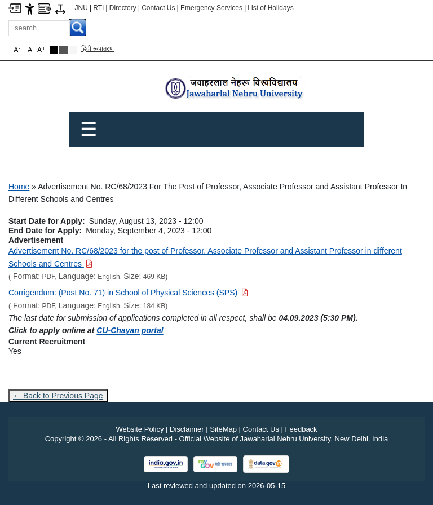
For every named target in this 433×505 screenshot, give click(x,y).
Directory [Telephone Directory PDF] (122, 8)
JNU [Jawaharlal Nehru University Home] (81, 8)
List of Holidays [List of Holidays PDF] (270, 8)
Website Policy (140, 429)
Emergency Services (211, 8)
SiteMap (223, 429)
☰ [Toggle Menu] (88, 129)
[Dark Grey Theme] (63, 50)
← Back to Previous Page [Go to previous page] (58, 395)
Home (18, 186)
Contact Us (158, 8)
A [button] (41, 50)
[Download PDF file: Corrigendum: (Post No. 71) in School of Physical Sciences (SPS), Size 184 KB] (128, 292)
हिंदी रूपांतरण (97, 48)
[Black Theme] (54, 50)
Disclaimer (187, 429)
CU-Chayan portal (129, 330)
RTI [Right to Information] (98, 8)
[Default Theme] (73, 50)
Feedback (301, 429)
